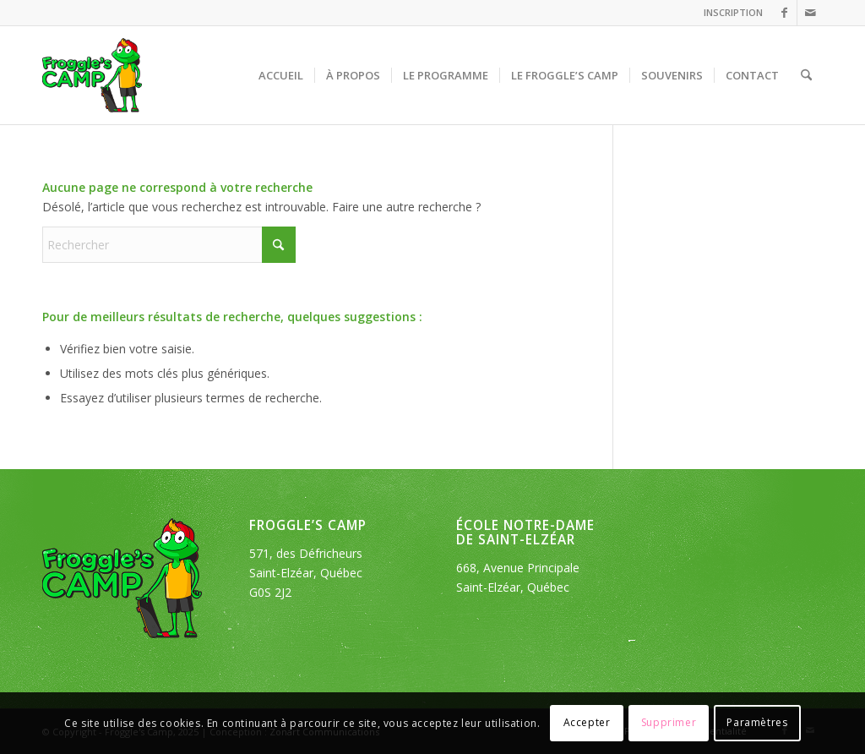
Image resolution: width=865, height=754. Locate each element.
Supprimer (668, 722)
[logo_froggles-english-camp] (92, 75)
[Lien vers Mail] (810, 12)
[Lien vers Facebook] (784, 12)
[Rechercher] (806, 75)
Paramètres (756, 722)
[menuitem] (729, 12)
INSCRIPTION (733, 12)
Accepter (587, 722)
